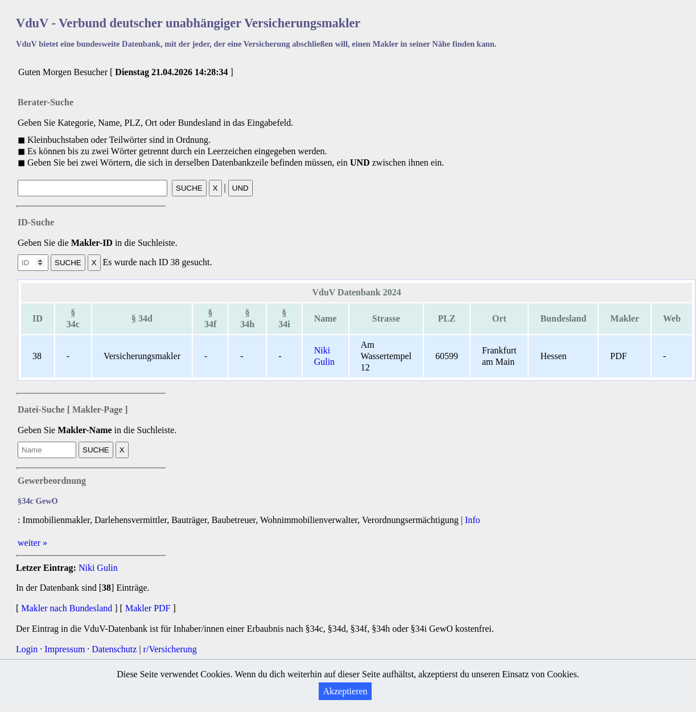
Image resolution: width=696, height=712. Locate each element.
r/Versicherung (170, 649)
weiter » (32, 543)
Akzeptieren (345, 691)
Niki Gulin (98, 568)
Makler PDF (148, 608)
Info (472, 520)
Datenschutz (114, 649)
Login (27, 649)
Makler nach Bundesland (66, 608)
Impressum (64, 649)
